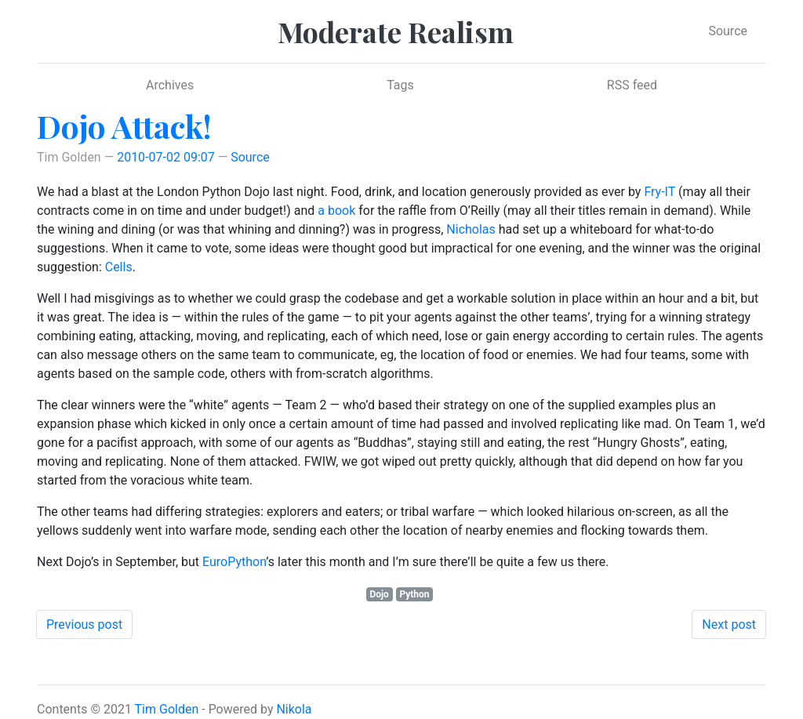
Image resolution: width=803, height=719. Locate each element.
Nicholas (470, 229)
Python (414, 594)
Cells (119, 267)
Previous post (84, 624)
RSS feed (632, 85)
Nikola (293, 709)
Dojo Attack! (124, 126)
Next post (729, 624)
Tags (400, 85)
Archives (170, 85)
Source (727, 31)
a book (336, 210)
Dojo (378, 594)
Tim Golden (167, 709)
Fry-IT (659, 191)
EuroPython (234, 561)
